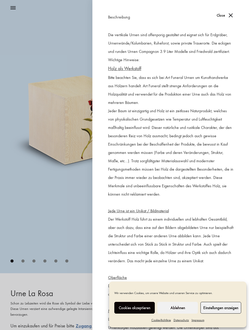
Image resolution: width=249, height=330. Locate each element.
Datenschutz (181, 320)
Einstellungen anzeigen (220, 308)
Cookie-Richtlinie (161, 320)
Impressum (198, 320)
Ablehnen (177, 308)
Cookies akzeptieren (134, 308)
